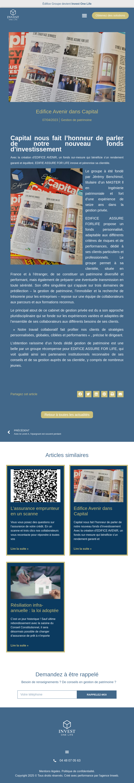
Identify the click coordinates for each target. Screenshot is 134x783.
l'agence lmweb (108, 775)
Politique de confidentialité (78, 771)
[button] (82, 15)
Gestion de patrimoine (76, 120)
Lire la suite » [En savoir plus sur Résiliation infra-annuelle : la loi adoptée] (19, 645)
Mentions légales (49, 771)
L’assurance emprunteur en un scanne (35, 511)
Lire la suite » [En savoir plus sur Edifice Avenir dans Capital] (83, 548)
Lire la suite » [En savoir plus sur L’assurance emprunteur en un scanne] (19, 548)
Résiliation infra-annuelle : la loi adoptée (35, 607)
